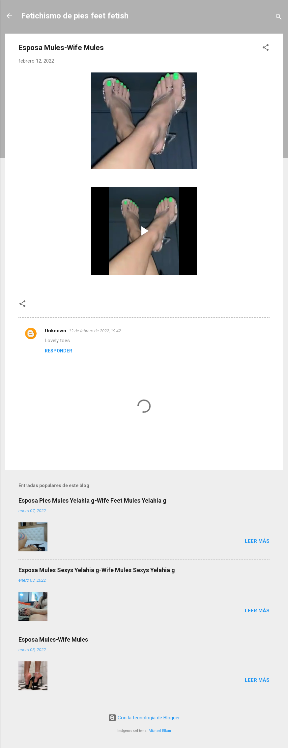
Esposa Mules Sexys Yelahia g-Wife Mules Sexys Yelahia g (96, 570)
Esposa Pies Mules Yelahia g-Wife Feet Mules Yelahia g (92, 500)
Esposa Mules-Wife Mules (53, 639)
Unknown (55, 331)
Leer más (257, 541)
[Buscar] (279, 18)
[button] (266, 48)
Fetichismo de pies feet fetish (75, 15)
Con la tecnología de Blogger (144, 718)
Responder (58, 350)
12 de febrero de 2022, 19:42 (95, 330)
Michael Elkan (160, 731)
